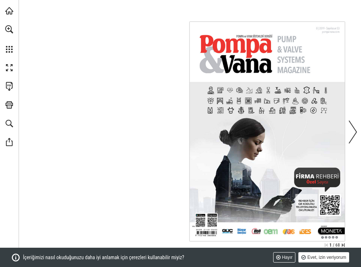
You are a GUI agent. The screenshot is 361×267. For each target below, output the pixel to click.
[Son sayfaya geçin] (343, 245)
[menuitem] (9, 39)
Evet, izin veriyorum (326, 257)
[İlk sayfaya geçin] (326, 245)
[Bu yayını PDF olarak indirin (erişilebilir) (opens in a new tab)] (9, 86)
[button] (9, 29)
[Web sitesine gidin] (331, 31)
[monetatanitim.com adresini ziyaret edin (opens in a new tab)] (9, 10)
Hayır (287, 257)
